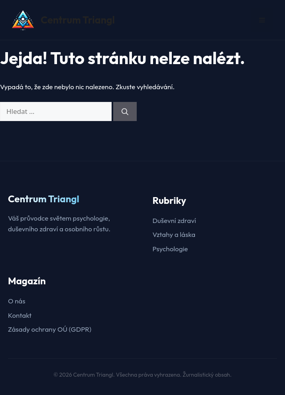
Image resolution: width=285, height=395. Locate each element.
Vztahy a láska (174, 234)
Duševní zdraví (174, 220)
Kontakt (19, 315)
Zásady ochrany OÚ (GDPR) (49, 329)
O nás (17, 301)
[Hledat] (125, 111)
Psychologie (170, 248)
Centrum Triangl (78, 20)
